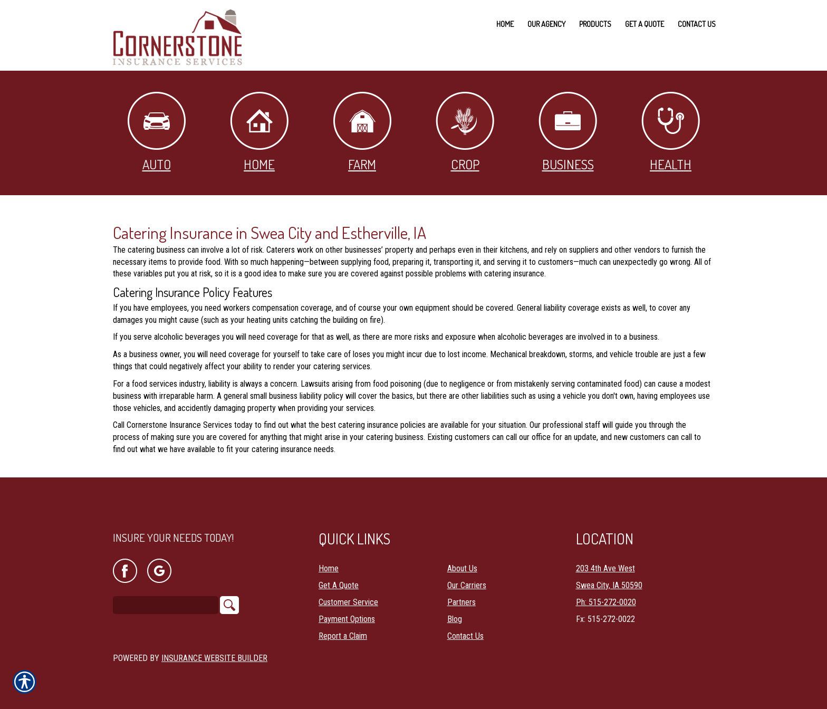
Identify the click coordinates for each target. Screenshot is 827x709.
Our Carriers (466, 577)
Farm (362, 132)
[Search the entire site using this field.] (165, 597)
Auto (157, 132)
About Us (462, 560)
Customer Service (348, 594)
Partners (461, 594)
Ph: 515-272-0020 (606, 594)
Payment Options (347, 611)
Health (670, 132)
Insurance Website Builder (214, 650)
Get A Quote (339, 577)
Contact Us (465, 627)
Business (567, 132)
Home (259, 132)
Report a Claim (343, 627)
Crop (465, 132)
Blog (454, 611)
